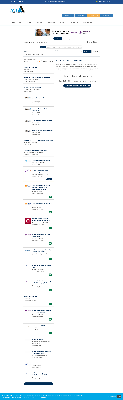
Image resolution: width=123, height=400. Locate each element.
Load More (38, 384)
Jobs (100, 1)
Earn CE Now (81, 15)
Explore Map (56, 47)
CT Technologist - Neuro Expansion (42, 120)
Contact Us (95, 1)
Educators (39, 22)
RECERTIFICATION (94, 15)
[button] (95, 51)
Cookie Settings (111, 396)
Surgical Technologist (30, 67)
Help (89, 42)
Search (109, 1)
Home (13, 22)
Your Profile (36, 42)
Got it (119, 396)
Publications (74, 22)
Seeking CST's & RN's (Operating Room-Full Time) (38, 140)
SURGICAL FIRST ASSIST (38, 363)
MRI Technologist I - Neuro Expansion (42, 130)
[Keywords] (38, 51)
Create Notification (48, 61)
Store (104, 1)
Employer (65, 39)
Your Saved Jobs (77, 47)
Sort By (26, 61)
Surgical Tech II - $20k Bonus (40, 325)
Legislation (63, 22)
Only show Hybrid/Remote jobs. (34, 54)
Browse (49, 47)
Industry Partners (87, 22)
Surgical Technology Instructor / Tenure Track (37, 77)
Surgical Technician (37, 339)
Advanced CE (106, 15)
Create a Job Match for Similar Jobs (77, 86)
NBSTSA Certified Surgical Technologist (35, 150)
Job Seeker (58, 39)
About (20, 22)
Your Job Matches (66, 47)
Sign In (96, 42)
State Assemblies (51, 22)
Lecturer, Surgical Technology (32, 87)
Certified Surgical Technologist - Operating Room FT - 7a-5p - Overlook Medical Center (41, 187)
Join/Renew (68, 15)
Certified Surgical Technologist (41, 160)
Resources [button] (44, 42)
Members (29, 22)
